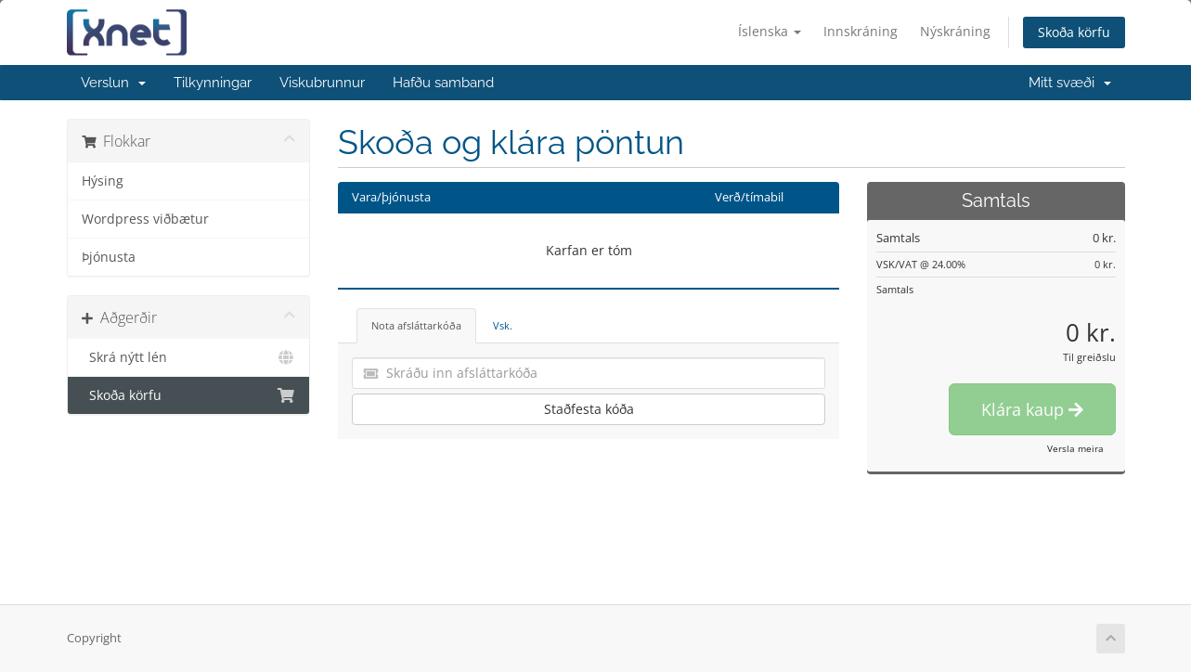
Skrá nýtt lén (189, 357)
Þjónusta (109, 257)
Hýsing (102, 181)
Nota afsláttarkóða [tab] (416, 325)
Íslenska (769, 31)
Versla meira (1075, 448)
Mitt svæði (1070, 82)
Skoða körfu (1074, 32)
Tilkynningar (213, 82)
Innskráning (860, 31)
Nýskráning (955, 31)
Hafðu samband (443, 82)
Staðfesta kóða (589, 409)
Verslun (113, 82)
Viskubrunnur (322, 82)
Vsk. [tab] (502, 325)
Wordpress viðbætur (145, 219)
